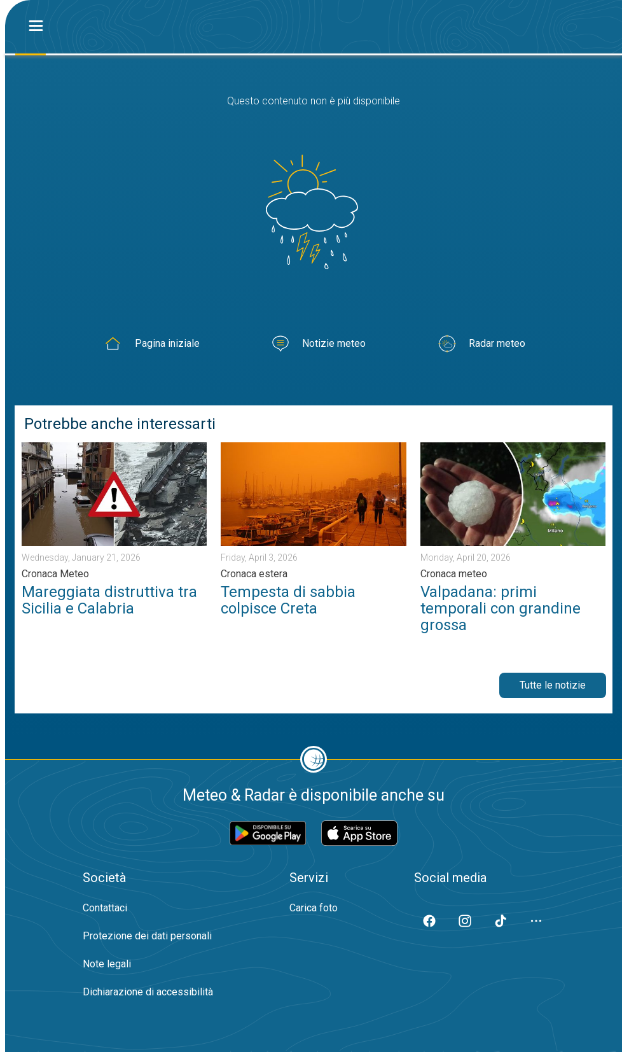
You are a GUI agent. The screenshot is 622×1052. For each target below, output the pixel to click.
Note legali (107, 964)
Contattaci (105, 908)
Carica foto (313, 908)
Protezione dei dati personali (147, 936)
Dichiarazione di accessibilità (148, 992)
